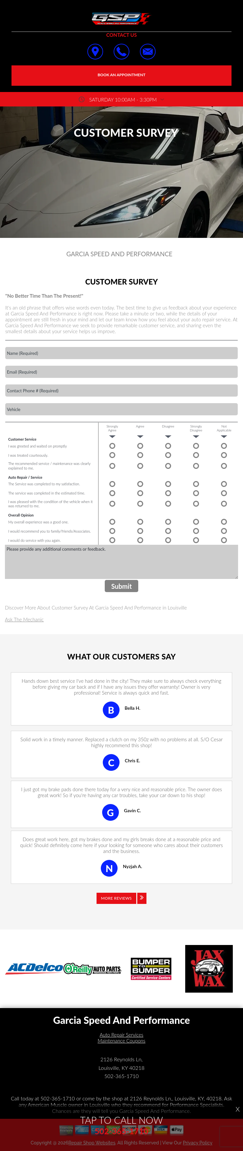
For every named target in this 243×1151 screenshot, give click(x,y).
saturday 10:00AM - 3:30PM (123, 100)
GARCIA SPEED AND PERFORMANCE (119, 254)
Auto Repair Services (122, 1035)
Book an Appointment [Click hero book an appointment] (121, 74)
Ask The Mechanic (24, 619)
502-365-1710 (121, 1076)
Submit (121, 586)
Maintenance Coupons (121, 1041)
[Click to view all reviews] (121, 903)
